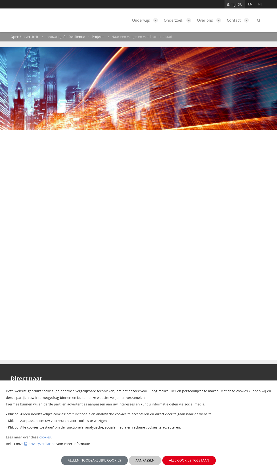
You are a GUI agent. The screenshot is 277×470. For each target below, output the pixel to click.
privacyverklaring (42, 443)
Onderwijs (146, 20)
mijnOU (234, 4)
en (250, 4)
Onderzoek (178, 20)
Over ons (210, 20)
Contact (239, 20)
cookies (45, 437)
